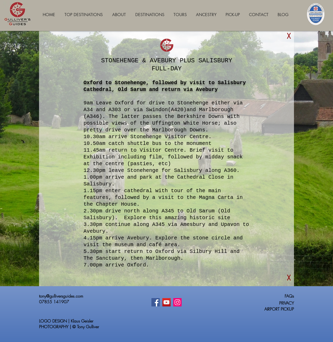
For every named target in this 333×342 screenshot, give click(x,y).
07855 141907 (54, 302)
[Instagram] (177, 302)
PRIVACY (286, 303)
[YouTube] (166, 302)
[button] (289, 36)
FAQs (289, 296)
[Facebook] (155, 302)
